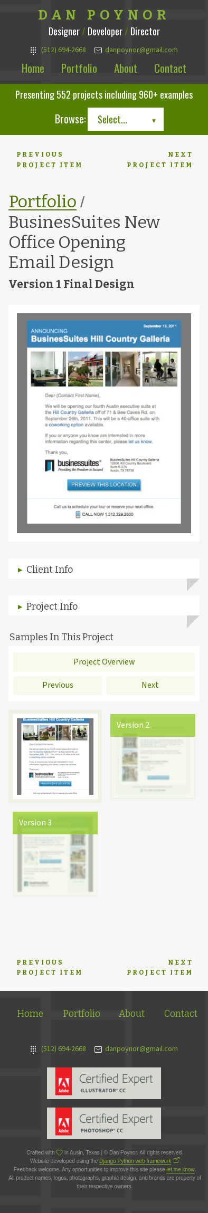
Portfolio (79, 68)
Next (150, 685)
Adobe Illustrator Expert (104, 1083)
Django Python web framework (135, 1161)
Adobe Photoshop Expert (104, 1123)
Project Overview (104, 662)
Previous (57, 685)
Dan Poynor (104, 15)
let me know (180, 1169)
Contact (170, 68)
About (125, 68)
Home (33, 68)
